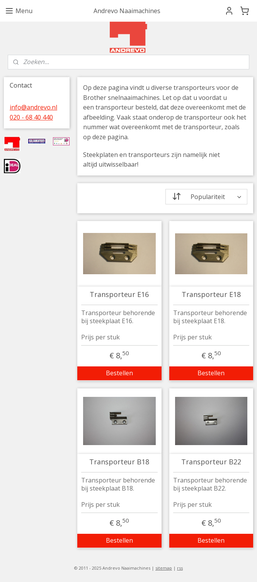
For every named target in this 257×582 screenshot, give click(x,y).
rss (180, 568)
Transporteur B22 (211, 462)
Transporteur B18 (119, 462)
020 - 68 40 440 (31, 117)
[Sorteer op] (206, 196)
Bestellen (119, 373)
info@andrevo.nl (33, 107)
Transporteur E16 (119, 294)
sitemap (163, 568)
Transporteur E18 (211, 294)
